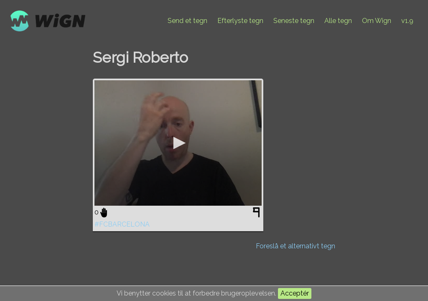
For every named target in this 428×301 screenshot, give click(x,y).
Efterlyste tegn (240, 21)
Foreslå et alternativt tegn (295, 246)
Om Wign (376, 21)
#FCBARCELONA (122, 224)
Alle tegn (338, 21)
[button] (178, 143)
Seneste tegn (293, 21)
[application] (178, 143)
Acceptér (294, 293)
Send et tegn (187, 21)
